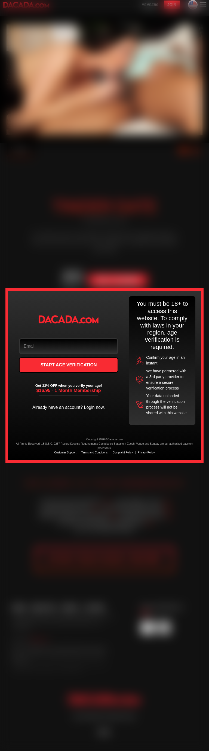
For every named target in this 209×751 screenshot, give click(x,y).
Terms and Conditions (94, 452)
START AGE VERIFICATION (69, 365)
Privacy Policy (146, 452)
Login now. (94, 407)
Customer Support (65, 452)
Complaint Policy (123, 452)
